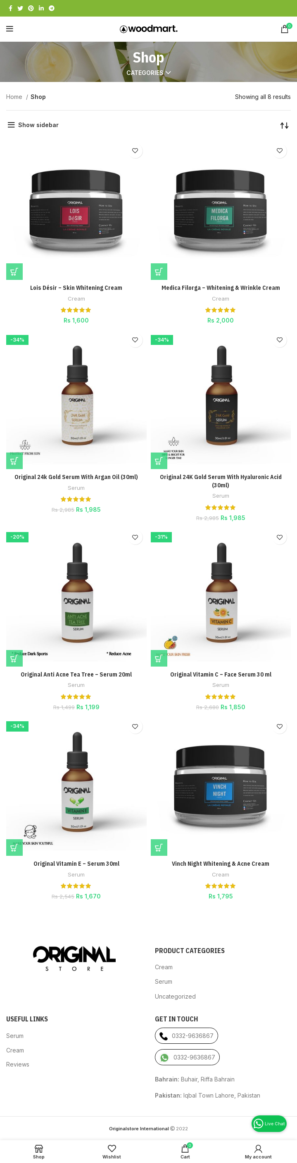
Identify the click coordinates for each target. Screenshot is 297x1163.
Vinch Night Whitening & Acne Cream (220, 863)
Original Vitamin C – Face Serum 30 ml (220, 674)
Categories (145, 73)
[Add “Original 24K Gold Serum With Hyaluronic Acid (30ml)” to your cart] (159, 461)
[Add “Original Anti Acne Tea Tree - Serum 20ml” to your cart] (14, 658)
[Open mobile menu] (9, 29)
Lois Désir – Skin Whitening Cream (76, 287)
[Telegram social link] (51, 8)
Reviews (17, 1064)
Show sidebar (38, 124)
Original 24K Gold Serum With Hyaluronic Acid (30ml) (221, 481)
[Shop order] (284, 125)
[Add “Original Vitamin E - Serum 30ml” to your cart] (14, 847)
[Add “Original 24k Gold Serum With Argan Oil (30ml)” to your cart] (14, 461)
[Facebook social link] (10, 8)
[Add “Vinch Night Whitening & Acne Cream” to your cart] (159, 847)
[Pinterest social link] (31, 8)
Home (15, 96)
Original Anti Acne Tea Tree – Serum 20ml (76, 674)
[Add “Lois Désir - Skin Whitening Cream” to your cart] (14, 271)
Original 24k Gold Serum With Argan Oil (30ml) (76, 477)
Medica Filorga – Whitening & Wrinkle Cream (221, 287)
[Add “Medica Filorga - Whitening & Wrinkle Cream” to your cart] (159, 271)
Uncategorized (175, 996)
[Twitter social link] (20, 8)
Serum (76, 487)
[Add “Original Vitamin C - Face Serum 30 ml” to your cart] (159, 658)
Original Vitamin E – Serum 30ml (76, 863)
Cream (76, 298)
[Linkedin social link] (41, 8)
